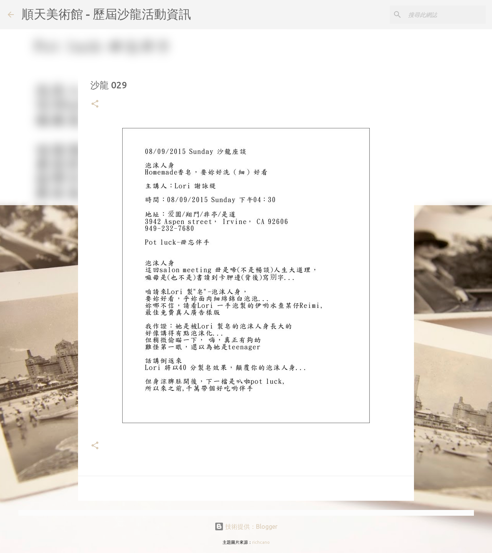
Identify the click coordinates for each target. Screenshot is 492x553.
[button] (95, 104)
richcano (261, 542)
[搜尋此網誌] (445, 14)
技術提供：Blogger (246, 526)
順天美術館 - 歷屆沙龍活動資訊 (106, 14)
